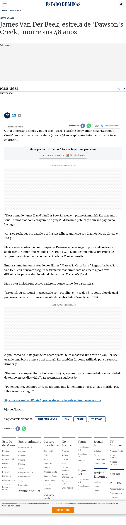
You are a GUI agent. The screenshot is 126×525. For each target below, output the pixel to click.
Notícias (81, 461)
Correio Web (49, 496)
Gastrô (97, 491)
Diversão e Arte (50, 472)
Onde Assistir (67, 488)
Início (4, 10)
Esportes (47, 489)
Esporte (97, 455)
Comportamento (25, 472)
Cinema (21, 460)
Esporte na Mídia (66, 482)
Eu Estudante (49, 480)
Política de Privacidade (11, 506)
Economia (6, 455)
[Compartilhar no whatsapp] (89, 126)
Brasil (46, 459)
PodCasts (114, 497)
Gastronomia (24, 476)
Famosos (22, 451)
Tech (20, 481)
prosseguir (63, 510)
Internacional (15, 10)
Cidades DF (49, 451)
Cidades (97, 451)
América (65, 451)
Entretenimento (25, 447)
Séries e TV (23, 456)
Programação (116, 493)
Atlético (65, 455)
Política (5, 451)
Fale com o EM (8, 480)
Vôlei (64, 463)
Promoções (23, 485)
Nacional (6, 463)
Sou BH (115, 474)
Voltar (119, 88)
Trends (21, 468)
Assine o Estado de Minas (6, 487)
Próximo (124, 88)
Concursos (48, 484)
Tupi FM (116, 483)
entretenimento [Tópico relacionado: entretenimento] (47, 419)
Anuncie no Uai (29, 491)
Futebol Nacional (66, 469)
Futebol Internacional (67, 475)
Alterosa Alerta (116, 451)
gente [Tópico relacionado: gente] (80, 419)
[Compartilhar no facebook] (82, 126)
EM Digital (6, 476)
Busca (121, 4)
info (19, 115)
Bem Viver (6, 472)
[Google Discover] (63, 155)
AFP (14, 115)
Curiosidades (99, 463)
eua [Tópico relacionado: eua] (67, 419)
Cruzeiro (65, 459)
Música (21, 464)
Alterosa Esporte (113, 463)
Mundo (47, 468)
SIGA (107, 125)
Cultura (5, 468)
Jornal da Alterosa (114, 456)
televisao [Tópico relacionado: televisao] (96, 419)
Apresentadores (117, 489)
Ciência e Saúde (51, 476)
